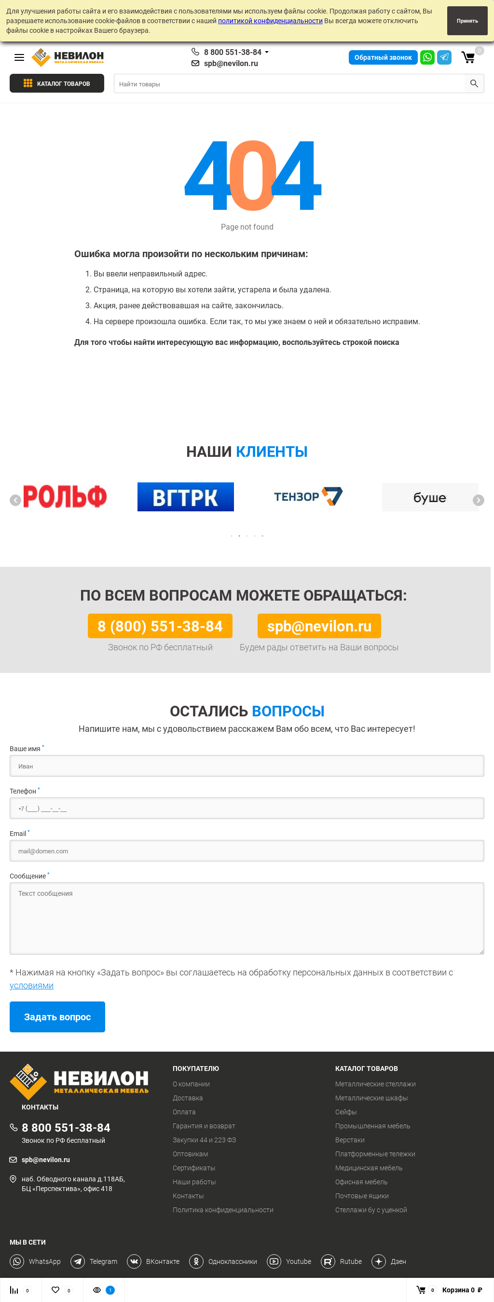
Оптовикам (190, 1154)
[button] (15, 500)
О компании (191, 1084)
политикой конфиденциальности (270, 20)
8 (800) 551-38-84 (160, 626)
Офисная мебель (361, 1182)
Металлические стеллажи (375, 1084)
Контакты (188, 1195)
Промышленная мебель (373, 1126)
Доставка (188, 1098)
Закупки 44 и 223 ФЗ (204, 1140)
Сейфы (346, 1112)
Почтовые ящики (362, 1195)
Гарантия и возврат (204, 1126)
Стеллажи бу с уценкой (371, 1209)
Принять (467, 20)
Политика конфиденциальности (223, 1209)
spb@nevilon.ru (231, 63)
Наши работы (194, 1182)
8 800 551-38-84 (232, 52)
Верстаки (350, 1140)
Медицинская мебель (369, 1168)
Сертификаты (194, 1168)
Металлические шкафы (371, 1098)
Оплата (184, 1112)
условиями (32, 985)
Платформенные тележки (375, 1154)
